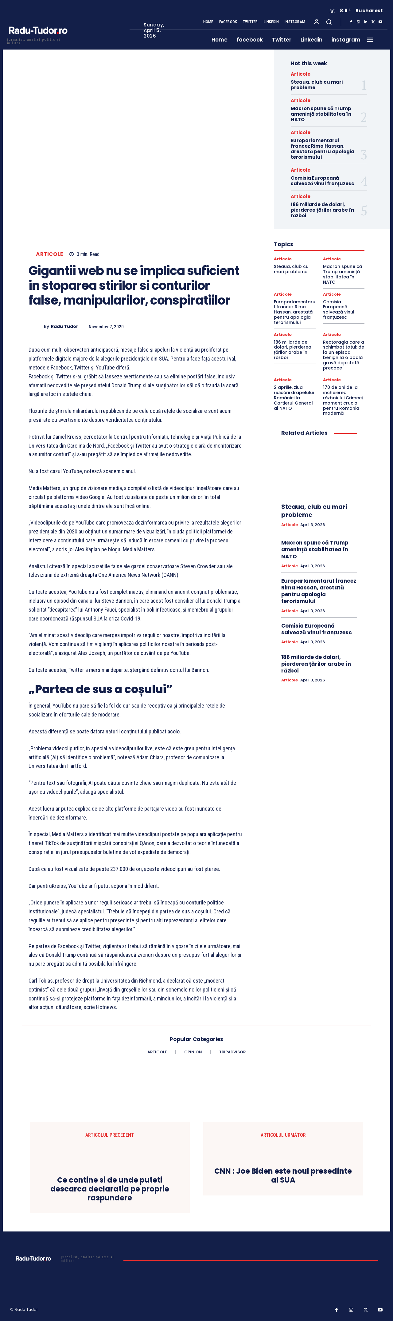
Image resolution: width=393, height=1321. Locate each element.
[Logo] (37, 40)
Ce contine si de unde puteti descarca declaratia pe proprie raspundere (109, 1189)
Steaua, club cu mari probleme (317, 85)
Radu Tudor (64, 326)
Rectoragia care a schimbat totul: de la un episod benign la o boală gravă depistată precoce (343, 355)
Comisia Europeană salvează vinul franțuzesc (322, 181)
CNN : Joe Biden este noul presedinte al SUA (283, 1176)
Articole (49, 254)
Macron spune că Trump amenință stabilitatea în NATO (321, 114)
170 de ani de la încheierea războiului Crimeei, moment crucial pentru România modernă (343, 400)
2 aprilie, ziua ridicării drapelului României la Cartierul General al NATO (294, 397)
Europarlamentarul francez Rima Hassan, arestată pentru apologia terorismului (322, 148)
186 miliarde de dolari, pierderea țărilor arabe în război (322, 210)
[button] (328, 21)
